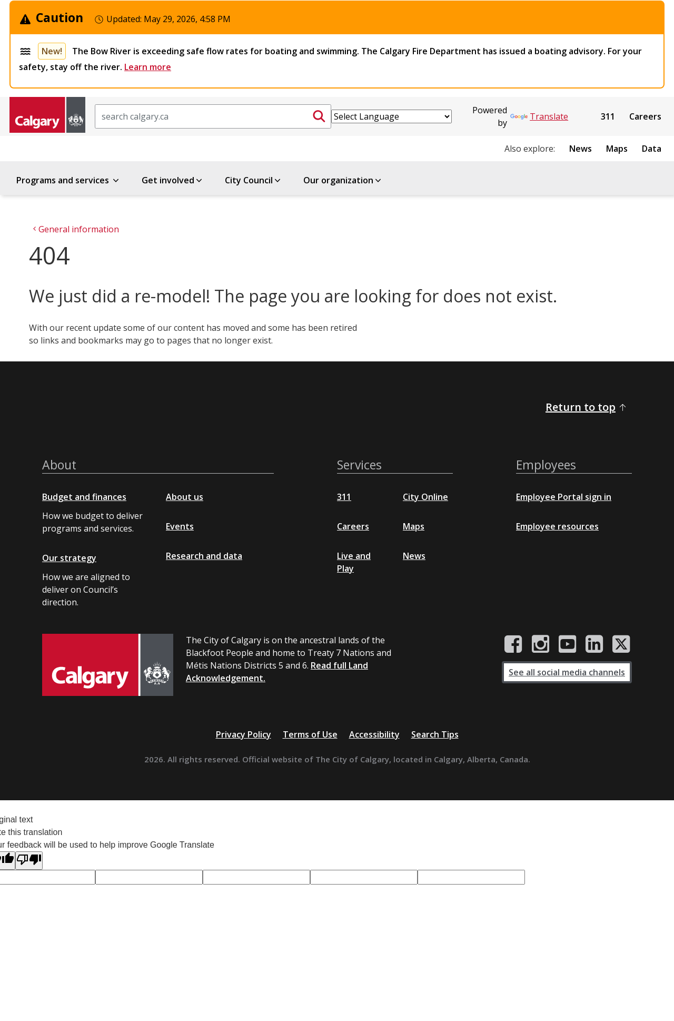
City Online (425, 497)
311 (608, 116)
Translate (539, 116)
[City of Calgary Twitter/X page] (621, 644)
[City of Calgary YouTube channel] (567, 644)
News (580, 148)
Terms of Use (310, 734)
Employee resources (557, 526)
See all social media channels (567, 672)
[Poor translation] (29, 860)
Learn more (147, 67)
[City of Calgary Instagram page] (540, 644)
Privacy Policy (243, 734)
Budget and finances (84, 497)
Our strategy (69, 558)
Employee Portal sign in (563, 497)
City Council (253, 180)
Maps (617, 148)
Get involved (173, 180)
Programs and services (68, 180)
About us (184, 497)
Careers (645, 116)
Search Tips (435, 734)
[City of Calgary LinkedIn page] (594, 644)
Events (180, 526)
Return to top (586, 407)
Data (651, 148)
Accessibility (374, 734)
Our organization (343, 180)
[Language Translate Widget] (391, 116)
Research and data (204, 556)
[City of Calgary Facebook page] (513, 644)
